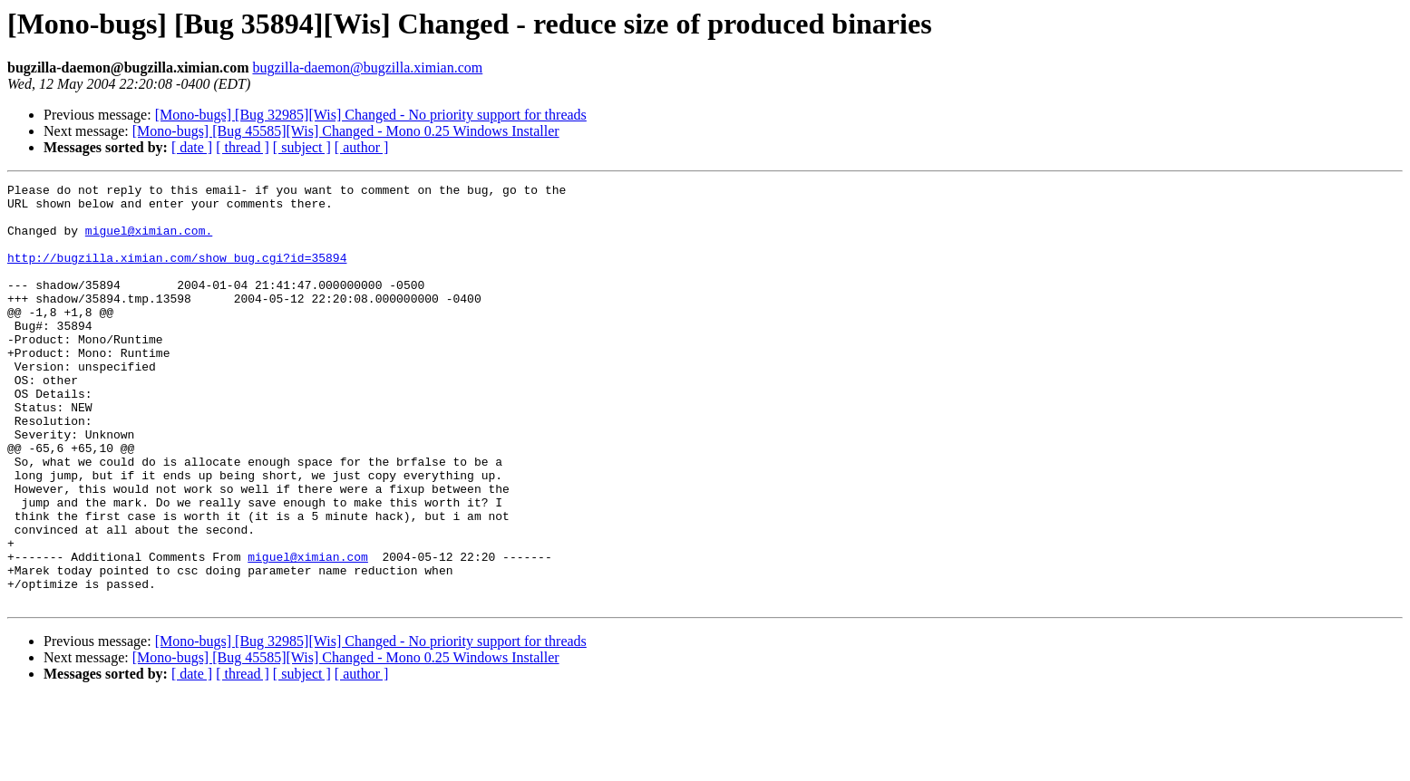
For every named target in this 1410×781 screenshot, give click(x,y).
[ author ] (362, 147)
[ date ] (191, 147)
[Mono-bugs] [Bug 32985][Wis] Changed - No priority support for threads (371, 114)
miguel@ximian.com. (148, 241)
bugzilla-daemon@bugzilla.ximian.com (367, 67)
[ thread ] (242, 147)
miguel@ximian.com (308, 632)
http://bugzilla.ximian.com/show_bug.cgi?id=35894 (176, 273)
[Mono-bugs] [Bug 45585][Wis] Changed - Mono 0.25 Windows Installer (345, 131)
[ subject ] (302, 147)
